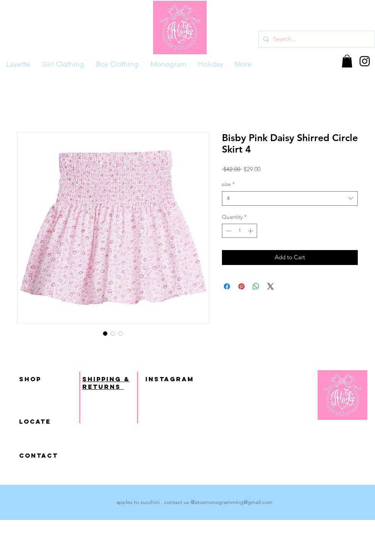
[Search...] (316, 39)
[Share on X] (270, 286)
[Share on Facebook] (227, 286)
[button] (347, 61)
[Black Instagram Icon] (365, 61)
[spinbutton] (239, 230)
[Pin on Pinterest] (241, 286)
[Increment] (251, 230)
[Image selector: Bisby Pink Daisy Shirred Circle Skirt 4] (105, 333)
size (228, 183)
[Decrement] (228, 230)
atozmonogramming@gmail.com (233, 502)
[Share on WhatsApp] (256, 286)
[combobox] (290, 198)
